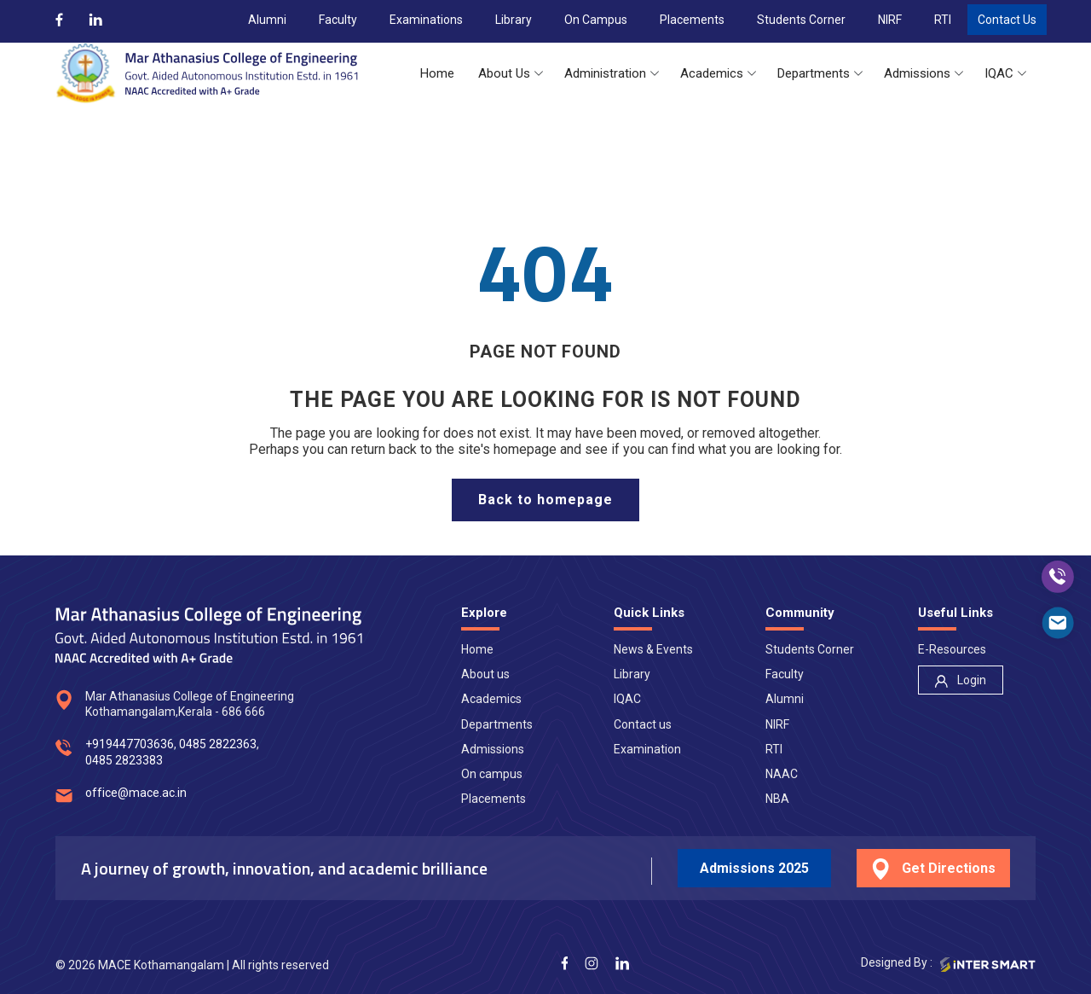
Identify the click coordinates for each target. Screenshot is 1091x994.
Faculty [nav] (784, 674)
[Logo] (206, 73)
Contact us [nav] (643, 724)
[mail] (1058, 623)
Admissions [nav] (492, 749)
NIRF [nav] (777, 724)
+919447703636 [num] (129, 744)
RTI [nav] (773, 749)
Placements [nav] (493, 798)
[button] (437, 74)
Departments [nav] (497, 724)
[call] (1058, 577)
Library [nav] (632, 674)
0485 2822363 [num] (218, 744)
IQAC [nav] (627, 699)
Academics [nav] (491, 699)
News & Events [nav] (653, 649)
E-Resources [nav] (952, 649)
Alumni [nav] (784, 699)
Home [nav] (477, 649)
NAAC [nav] (781, 774)
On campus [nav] (491, 774)
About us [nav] (485, 674)
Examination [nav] (647, 749)
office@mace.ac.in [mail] (136, 792)
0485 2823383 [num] (124, 760)
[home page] (545, 500)
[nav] (960, 680)
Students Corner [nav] (809, 649)
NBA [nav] (777, 798)
